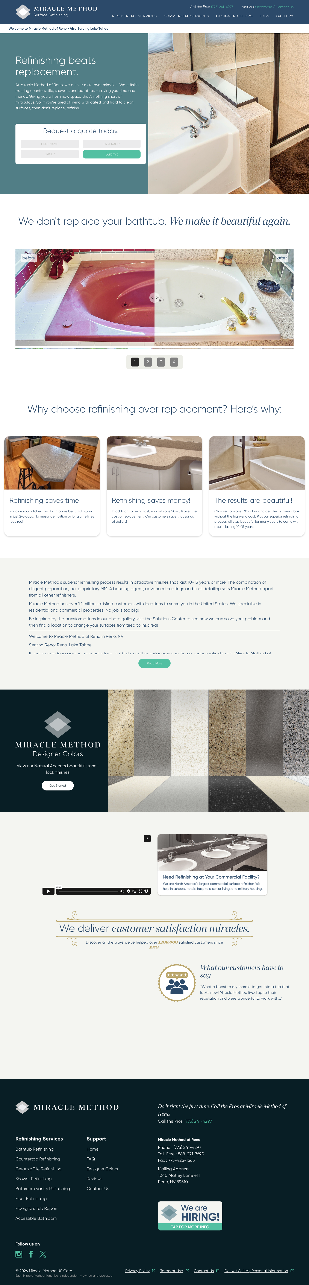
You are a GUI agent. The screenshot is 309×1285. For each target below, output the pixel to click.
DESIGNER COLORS (234, 16)
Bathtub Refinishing (34, 1149)
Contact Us (98, 1188)
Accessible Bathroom (36, 1218)
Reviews (94, 1178)
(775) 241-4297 (198, 1121)
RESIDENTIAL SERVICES (134, 16)
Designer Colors (102, 1168)
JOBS (265, 16)
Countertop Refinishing (37, 1159)
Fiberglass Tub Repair (36, 1208)
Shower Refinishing (33, 1178)
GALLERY (285, 16)
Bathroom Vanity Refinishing (42, 1188)
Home (92, 1149)
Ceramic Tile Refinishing (38, 1168)
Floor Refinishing (31, 1198)
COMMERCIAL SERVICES (186, 16)
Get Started (58, 785)
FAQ (91, 1159)
